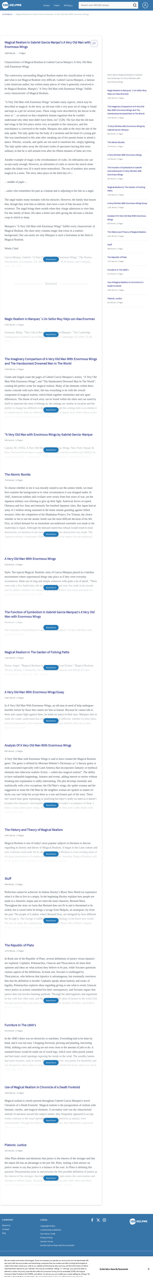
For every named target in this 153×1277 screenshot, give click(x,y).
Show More (51, 259)
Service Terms (46, 1241)
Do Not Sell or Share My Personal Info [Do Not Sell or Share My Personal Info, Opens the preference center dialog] (114, 1274)
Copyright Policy (47, 1225)
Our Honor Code (47, 1233)
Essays (46, 5)
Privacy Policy (46, 1237)
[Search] (134, 6)
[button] (94, 45)
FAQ (4, 1233)
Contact (5, 1229)
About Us (6, 1225)
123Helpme (7, 14)
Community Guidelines (50, 1229)
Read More (51, 334)
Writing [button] (67, 5)
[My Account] (146, 5)
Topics (57, 5)
